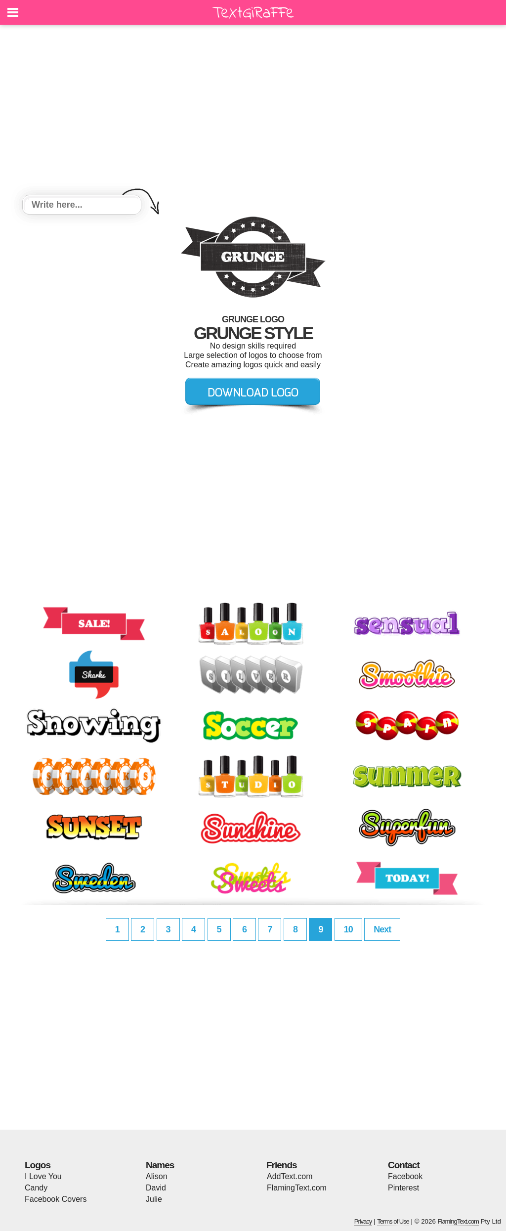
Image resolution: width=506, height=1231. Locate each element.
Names (160, 1165)
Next (382, 929)
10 (348, 929)
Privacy (363, 1221)
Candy (36, 1188)
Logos (37, 1165)
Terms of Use (393, 1221)
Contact (404, 1165)
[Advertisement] (253, 111)
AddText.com (289, 1176)
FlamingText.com (297, 1188)
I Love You (43, 1176)
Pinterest (403, 1188)
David (156, 1188)
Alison (157, 1176)
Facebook (405, 1176)
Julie (154, 1199)
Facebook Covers (55, 1199)
